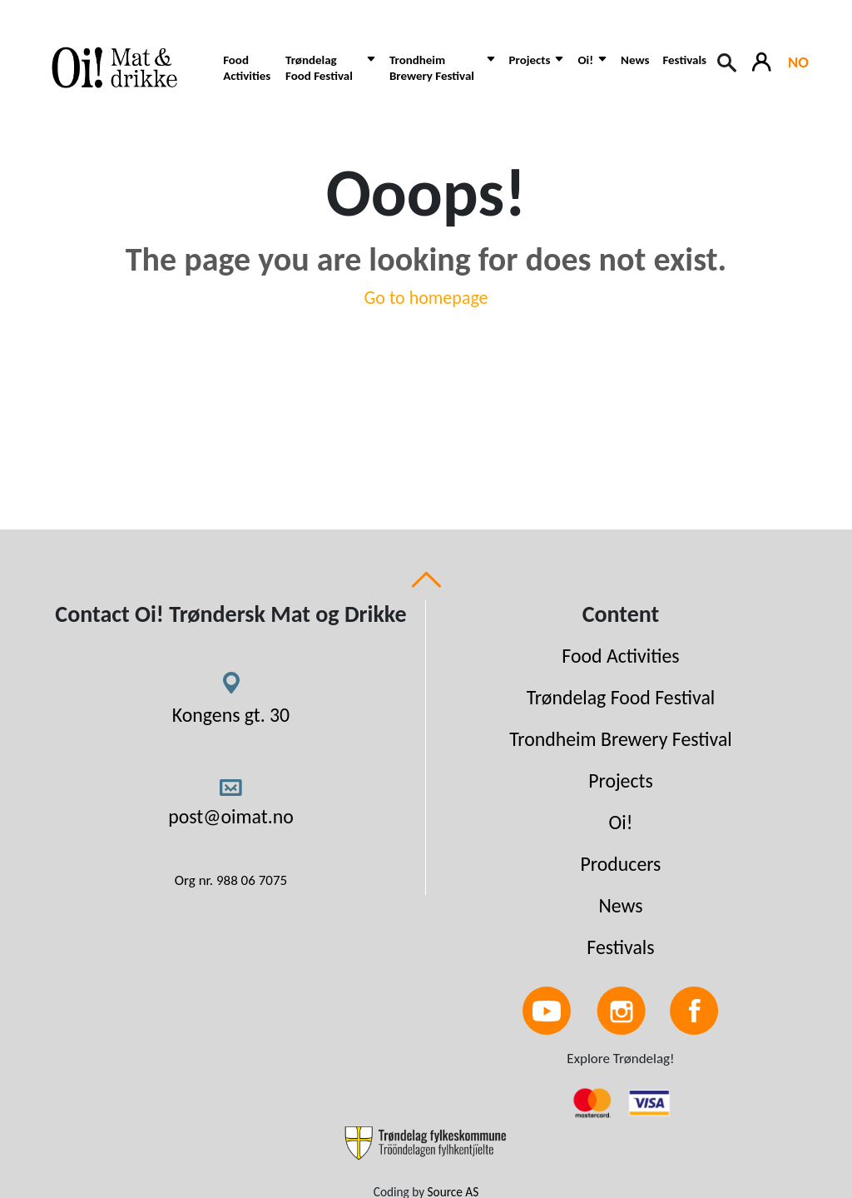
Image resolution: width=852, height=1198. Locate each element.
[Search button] (728, 61)
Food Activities (246, 67)
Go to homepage (426, 297)
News (635, 59)
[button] (331, 76)
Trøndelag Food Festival (621, 697)
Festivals (684, 59)
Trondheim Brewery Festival (620, 739)
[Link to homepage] (122, 67)
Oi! (621, 822)
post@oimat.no (231, 816)
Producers (621, 864)
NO (798, 62)
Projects (620, 780)
